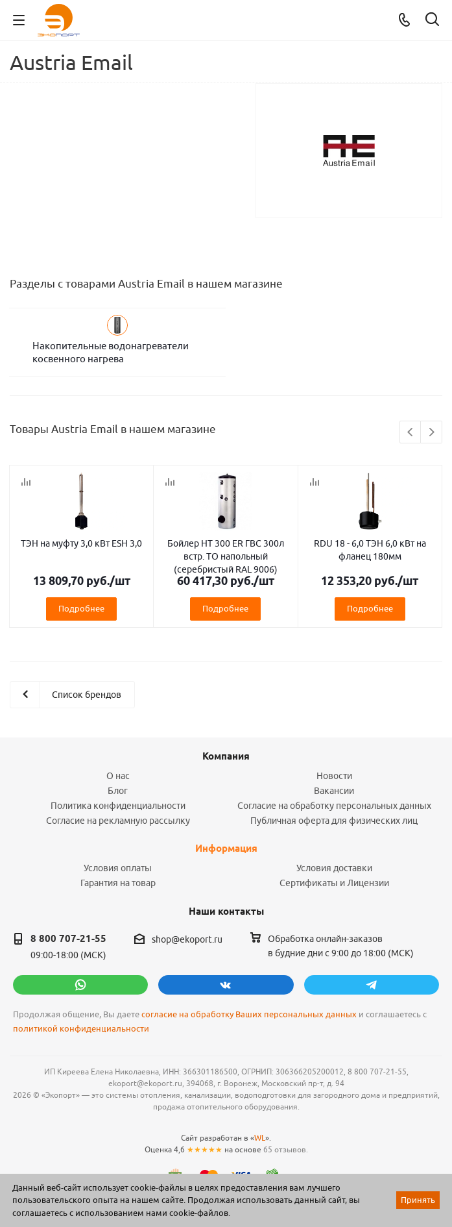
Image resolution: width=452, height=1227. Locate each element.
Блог (118, 791)
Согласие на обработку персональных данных (334, 805)
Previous (411, 432)
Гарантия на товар (118, 883)
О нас (118, 776)
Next (431, 432)
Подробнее (81, 608)
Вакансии (334, 791)
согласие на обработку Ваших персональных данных (249, 1014)
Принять (418, 1200)
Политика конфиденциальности (118, 805)
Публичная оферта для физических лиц (334, 820)
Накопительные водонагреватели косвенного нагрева (110, 352)
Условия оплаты (118, 868)
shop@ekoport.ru (187, 939)
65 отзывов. (285, 1149)
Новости (334, 776)
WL (259, 1138)
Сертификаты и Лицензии (334, 883)
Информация (226, 848)
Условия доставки (334, 868)
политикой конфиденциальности (81, 1029)
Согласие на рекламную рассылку (118, 820)
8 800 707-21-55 (68, 939)
